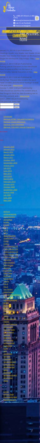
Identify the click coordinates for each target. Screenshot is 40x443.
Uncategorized (10, 362)
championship (10, 235)
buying (6, 225)
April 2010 (8, 176)
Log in (6, 391)
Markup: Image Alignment (14, 122)
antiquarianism (10, 214)
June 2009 (8, 197)
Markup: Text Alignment (14, 124)
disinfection (8, 265)
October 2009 (9, 187)
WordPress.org (10, 400)
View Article (18, 85)
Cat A (6, 227)
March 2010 (8, 179)
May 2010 (7, 173)
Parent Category (10, 324)
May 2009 (7, 200)
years (6, 380)
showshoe (8, 345)
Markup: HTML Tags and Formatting (19, 119)
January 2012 (9, 155)
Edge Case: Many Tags (20, 31)
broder (6, 222)
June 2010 (8, 171)
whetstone (8, 378)
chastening (8, 238)
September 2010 (10, 163)
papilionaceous (10, 319)
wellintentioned (10, 375)
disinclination (9, 262)
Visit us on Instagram (22, 26)
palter (6, 316)
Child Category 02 (11, 249)
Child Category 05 (11, 257)
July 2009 (7, 195)
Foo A (6, 284)
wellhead (7, 372)
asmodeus (8, 219)
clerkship (7, 260)
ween (6, 370)
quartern (7, 337)
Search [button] (17, 104)
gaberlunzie (9, 292)
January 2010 (9, 184)
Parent (6, 321)
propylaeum (9, 332)
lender (6, 303)
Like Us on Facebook (23, 23)
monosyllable (9, 311)
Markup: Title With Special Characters (19, 127)
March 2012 (8, 152)
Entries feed (9, 394)
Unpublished (9, 364)
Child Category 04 (11, 254)
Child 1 (6, 241)
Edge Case (8, 273)
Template (8, 359)
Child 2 (6, 243)
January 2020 (9, 146)
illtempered (8, 297)
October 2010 (9, 160)
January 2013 (9, 149)
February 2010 (9, 181)
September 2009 (10, 189)
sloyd (6, 348)
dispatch (7, 268)
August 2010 (9, 165)
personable (8, 327)
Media (6, 308)
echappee (8, 270)
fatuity (6, 281)
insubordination (10, 300)
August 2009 (9, 192)
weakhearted (9, 367)
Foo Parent (8, 289)
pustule (7, 335)
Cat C (6, 233)
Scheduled (8, 116)
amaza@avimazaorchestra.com (27, 20)
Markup (7, 305)
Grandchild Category (12, 294)
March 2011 (8, 157)
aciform (7, 211)
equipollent (8, 278)
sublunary (8, 354)
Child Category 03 (11, 252)
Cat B (6, 230)
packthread (8, 313)
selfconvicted (9, 343)
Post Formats (9, 329)
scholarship (8, 340)
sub (5, 351)
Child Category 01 (11, 246)
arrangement (9, 217)
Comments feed (10, 397)
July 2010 (7, 168)
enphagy (7, 276)
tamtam (7, 356)
